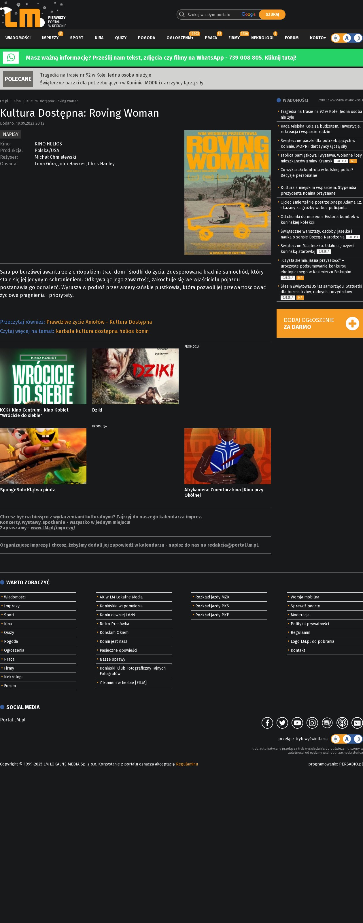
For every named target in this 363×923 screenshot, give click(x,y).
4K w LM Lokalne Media (121, 597)
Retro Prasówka (114, 623)
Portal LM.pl (12, 720)
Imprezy (50, 37)
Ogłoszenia (179, 37)
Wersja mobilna (305, 597)
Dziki (97, 410)
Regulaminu (187, 764)
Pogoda (146, 37)
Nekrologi (262, 37)
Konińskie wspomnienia (121, 606)
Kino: (5, 144)
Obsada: (9, 163)
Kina (99, 37)
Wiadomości (18, 37)
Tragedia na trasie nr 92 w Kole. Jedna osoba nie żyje (95, 75)
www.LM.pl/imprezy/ (53, 527)
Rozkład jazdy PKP (212, 615)
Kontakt (298, 650)
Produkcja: (11, 150)
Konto (317, 37)
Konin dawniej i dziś (117, 615)
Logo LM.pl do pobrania (312, 641)
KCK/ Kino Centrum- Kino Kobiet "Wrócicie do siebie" (34, 412)
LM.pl (4, 101)
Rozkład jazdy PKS (212, 606)
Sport (76, 37)
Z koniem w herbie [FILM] (123, 682)
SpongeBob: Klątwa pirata (28, 489)
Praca (211, 37)
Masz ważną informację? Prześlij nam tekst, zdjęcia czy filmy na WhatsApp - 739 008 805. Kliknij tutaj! (161, 57)
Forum (291, 37)
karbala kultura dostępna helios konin (102, 331)
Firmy (234, 37)
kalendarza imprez (180, 517)
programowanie (322, 764)
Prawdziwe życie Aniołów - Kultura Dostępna (99, 322)
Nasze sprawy (112, 659)
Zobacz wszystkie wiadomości (340, 100)
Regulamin (300, 632)
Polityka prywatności (310, 623)
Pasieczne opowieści (118, 650)
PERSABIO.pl (351, 764)
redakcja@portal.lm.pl (232, 545)
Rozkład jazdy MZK (212, 597)
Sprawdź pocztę (305, 606)
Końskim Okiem (114, 632)
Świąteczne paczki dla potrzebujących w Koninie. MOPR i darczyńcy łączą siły (121, 83)
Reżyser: (9, 157)
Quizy (120, 37)
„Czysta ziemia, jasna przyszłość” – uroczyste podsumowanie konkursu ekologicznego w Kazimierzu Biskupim (316, 266)
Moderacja (300, 615)
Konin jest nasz (113, 641)
